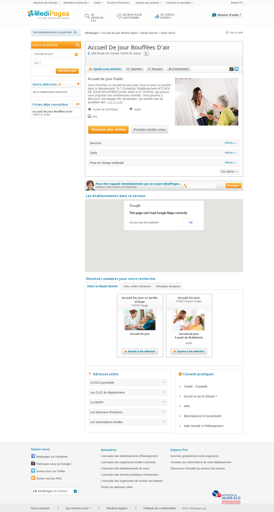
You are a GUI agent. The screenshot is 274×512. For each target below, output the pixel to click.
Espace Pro (237, 2)
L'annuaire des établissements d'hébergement (129, 456)
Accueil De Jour (189, 298)
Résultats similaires (168, 286)
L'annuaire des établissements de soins (125, 468)
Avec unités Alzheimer (137, 286)
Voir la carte (234, 32)
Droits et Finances (118, 2)
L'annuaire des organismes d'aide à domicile (128, 462)
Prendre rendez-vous (150, 129)
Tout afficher (228, 171)
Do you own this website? (144, 222)
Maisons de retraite (45, 2)
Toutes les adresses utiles (117, 487)
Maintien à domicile (75, 2)
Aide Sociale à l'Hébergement (203, 426)
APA (187, 406)
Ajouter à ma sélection (107, 68)
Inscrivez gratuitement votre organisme (195, 456)
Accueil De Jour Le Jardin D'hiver (140, 300)
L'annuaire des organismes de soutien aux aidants (132, 480)
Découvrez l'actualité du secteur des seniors (198, 468)
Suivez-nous (40, 449)
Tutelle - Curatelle (195, 386)
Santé (97, 2)
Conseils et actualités (178, 2)
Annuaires (108, 450)
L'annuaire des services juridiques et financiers (129, 474)
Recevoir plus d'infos (109, 129)
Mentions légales (117, 508)
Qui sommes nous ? (78, 508)
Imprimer (136, 68)
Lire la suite (115, 102)
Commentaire (180, 68)
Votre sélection (46, 84)
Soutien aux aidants (147, 2)
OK (191, 222)
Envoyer (157, 68)
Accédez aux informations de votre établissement (201, 462)
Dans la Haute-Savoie (102, 286)
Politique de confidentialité (159, 508)
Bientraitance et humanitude (202, 416)
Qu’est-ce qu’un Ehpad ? (200, 396)
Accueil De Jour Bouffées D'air (56, 112)
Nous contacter (40, 508)
